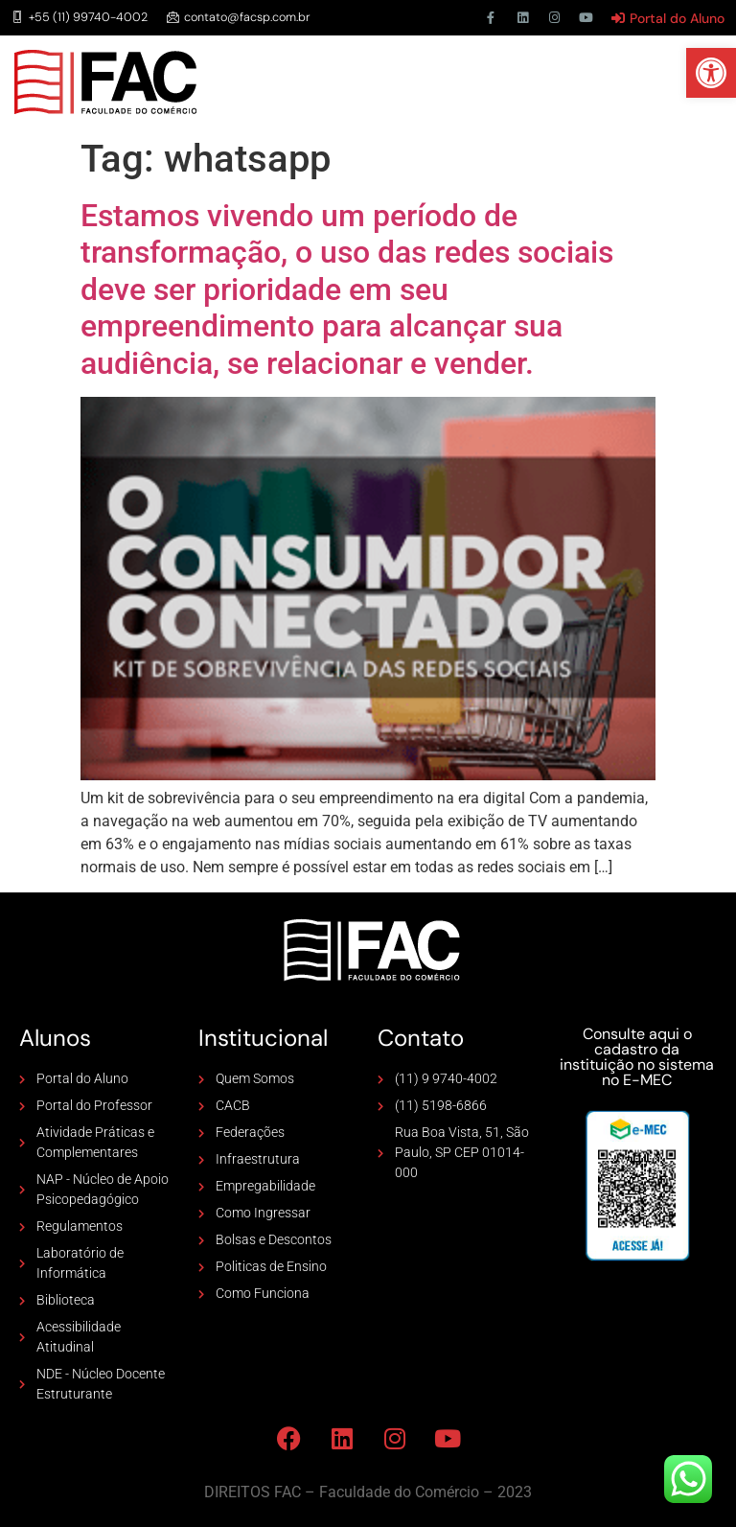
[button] (711, 73)
